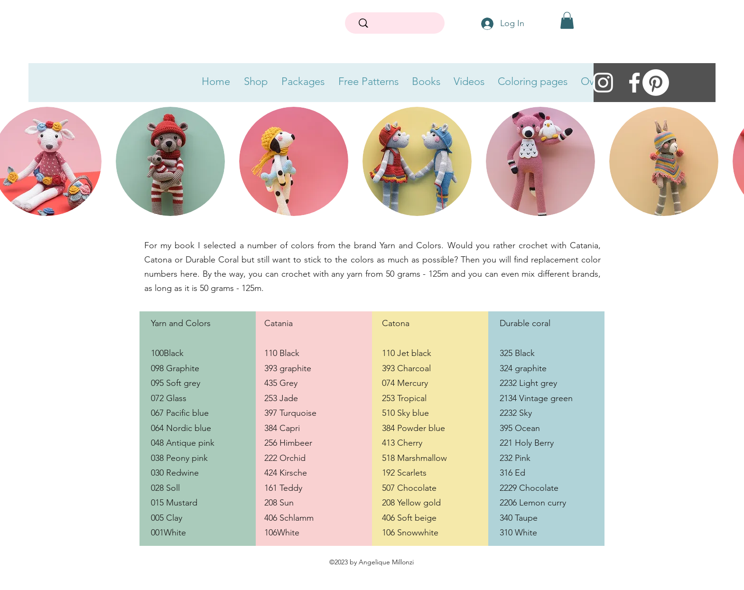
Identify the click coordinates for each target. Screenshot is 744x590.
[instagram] (603, 82)
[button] (567, 20)
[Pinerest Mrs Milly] (655, 82)
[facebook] (634, 82)
